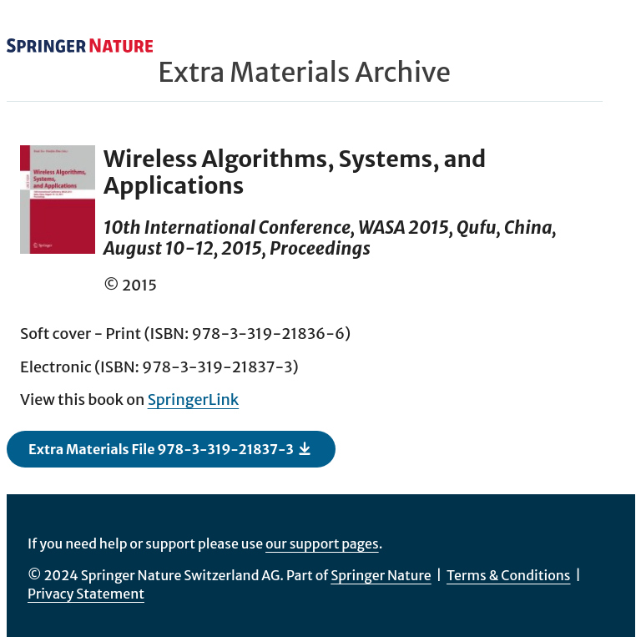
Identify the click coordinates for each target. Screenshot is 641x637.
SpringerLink (194, 399)
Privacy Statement (86, 593)
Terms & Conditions (509, 575)
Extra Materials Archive (304, 72)
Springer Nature (381, 575)
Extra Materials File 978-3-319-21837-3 (170, 448)
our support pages (322, 543)
